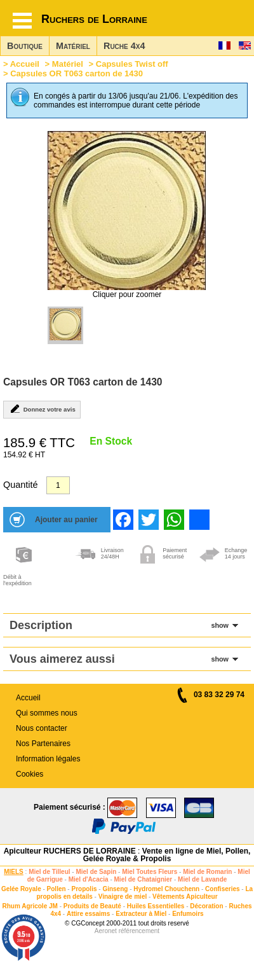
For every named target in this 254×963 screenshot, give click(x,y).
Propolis (84, 888)
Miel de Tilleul (49, 871)
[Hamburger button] (22, 20)
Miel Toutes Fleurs (149, 871)
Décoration (206, 906)
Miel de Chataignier (143, 879)
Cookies (29, 774)
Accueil (24, 64)
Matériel (73, 46)
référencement (139, 930)
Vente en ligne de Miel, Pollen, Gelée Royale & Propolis (167, 855)
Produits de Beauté (92, 906)
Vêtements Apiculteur (184, 896)
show (220, 625)
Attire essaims (88, 913)
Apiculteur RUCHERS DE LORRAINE (70, 851)
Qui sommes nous (46, 713)
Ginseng (115, 888)
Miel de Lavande (202, 879)
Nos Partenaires (43, 743)
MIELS (13, 871)
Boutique (25, 46)
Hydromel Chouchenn (166, 888)
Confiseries (222, 888)
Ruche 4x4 (124, 46)
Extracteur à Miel (141, 913)
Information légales (48, 758)
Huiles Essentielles (156, 906)
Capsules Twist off (132, 64)
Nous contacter (41, 728)
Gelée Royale (21, 888)
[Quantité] (58, 485)
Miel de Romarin (207, 871)
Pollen (56, 888)
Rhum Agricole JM (29, 906)
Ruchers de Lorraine (94, 19)
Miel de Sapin (96, 871)
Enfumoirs (187, 913)
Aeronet (106, 930)
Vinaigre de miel (122, 896)
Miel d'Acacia (89, 879)
